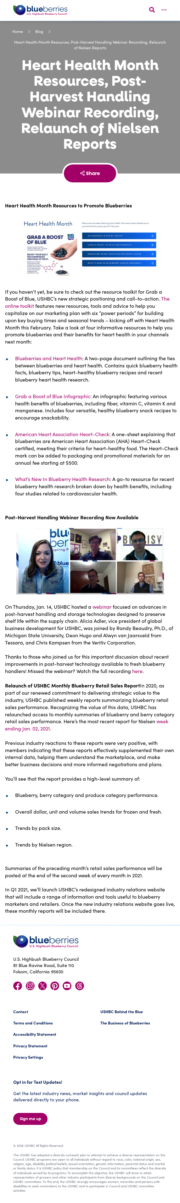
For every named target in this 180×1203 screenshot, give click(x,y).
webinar (102, 606)
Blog (39, 31)
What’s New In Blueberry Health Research (62, 479)
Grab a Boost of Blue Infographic (52, 396)
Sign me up (30, 1118)
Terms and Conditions (33, 1022)
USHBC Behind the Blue (121, 1011)
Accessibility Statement (34, 1034)
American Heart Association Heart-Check (62, 434)
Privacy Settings (28, 1057)
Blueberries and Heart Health (48, 358)
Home (17, 31)
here (137, 671)
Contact (20, 1011)
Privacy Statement (30, 1045)
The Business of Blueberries (125, 1022)
